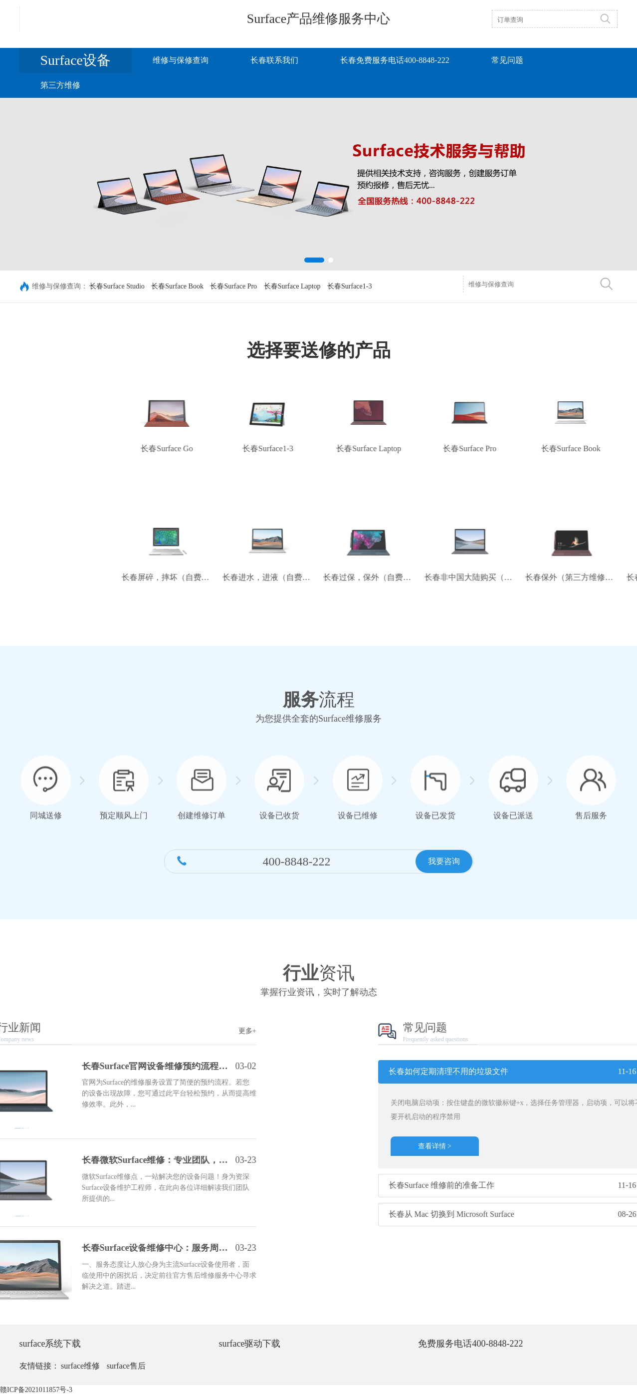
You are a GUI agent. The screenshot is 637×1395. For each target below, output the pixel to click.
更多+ (137, 1031)
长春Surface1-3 (349, 287)
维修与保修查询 (181, 60)
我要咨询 (444, 870)
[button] (314, 260)
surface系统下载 (50, 1344)
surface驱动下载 (249, 1344)
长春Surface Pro (233, 287)
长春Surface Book (177, 287)
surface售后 (126, 1366)
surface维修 (80, 1366)
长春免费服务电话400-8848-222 (394, 60)
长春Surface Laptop (292, 287)
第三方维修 (60, 85)
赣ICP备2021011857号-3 (36, 1390)
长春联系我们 (274, 60)
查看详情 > (546, 1146)
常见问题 (507, 60)
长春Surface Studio (117, 287)
